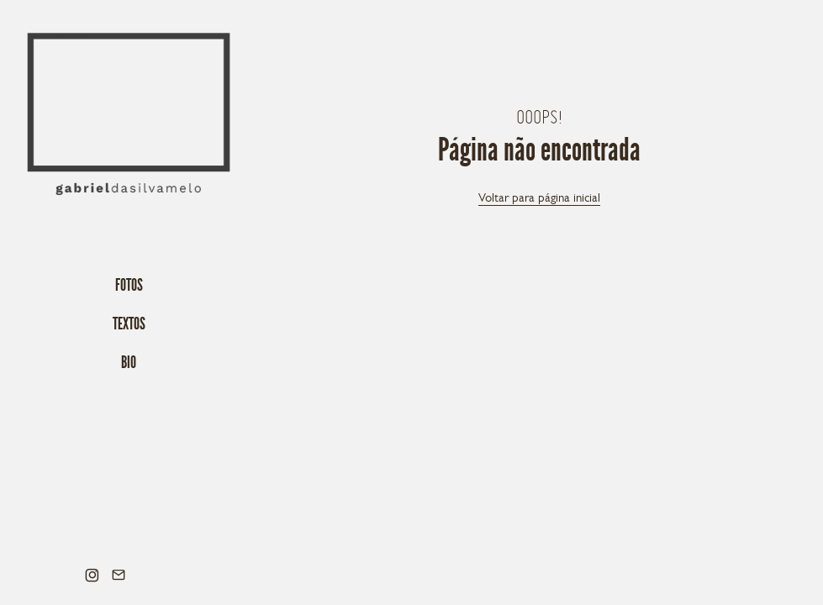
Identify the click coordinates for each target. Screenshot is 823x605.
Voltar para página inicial (539, 197)
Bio (128, 362)
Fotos (129, 285)
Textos (129, 323)
